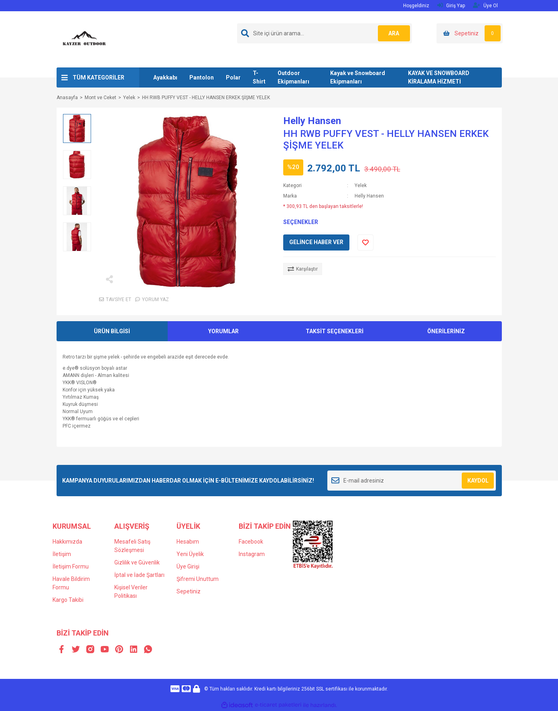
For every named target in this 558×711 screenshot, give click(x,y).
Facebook (251, 541)
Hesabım (188, 541)
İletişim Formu (71, 566)
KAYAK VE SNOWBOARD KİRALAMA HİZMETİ (438, 77)
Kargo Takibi (68, 600)
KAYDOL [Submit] (478, 480)
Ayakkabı (165, 77)
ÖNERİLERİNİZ (446, 331)
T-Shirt (259, 77)
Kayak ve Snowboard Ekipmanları (357, 77)
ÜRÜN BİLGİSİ (112, 331)
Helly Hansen (312, 120)
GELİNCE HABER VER (316, 242)
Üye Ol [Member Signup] (485, 5)
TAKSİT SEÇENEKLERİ (334, 331)
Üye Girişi (188, 566)
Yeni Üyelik (190, 554)
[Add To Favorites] (365, 242)
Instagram (252, 554)
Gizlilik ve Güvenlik (137, 562)
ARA (393, 33)
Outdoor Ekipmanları (293, 77)
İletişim (62, 554)
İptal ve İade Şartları (139, 575)
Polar (233, 77)
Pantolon (201, 77)
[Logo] (85, 39)
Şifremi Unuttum (198, 579)
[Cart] (469, 33)
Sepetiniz (189, 591)
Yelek (361, 185)
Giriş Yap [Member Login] (451, 5)
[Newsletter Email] (411, 481)
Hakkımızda (67, 541)
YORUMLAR (223, 331)
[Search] (324, 33)
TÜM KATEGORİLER (98, 77)
